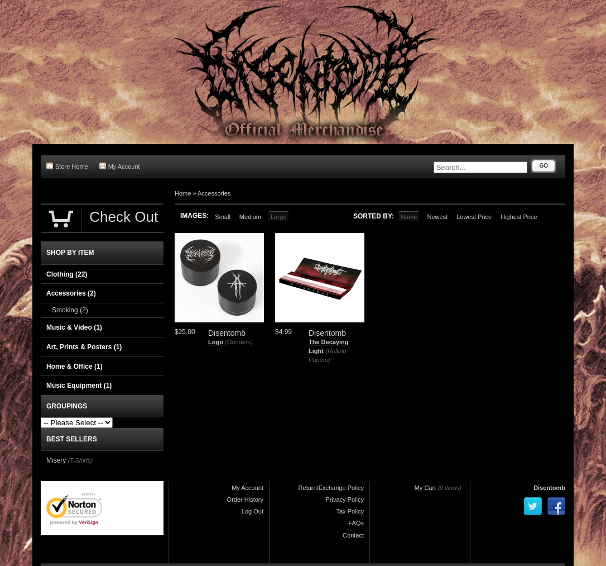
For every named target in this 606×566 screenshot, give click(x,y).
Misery (56, 460)
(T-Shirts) (80, 460)
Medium (250, 216)
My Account (119, 166)
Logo (215, 342)
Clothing (66, 274)
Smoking (70, 310)
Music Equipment (79, 385)
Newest (437, 216)
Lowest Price (474, 216)
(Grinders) (239, 342)
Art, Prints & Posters (84, 347)
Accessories (214, 193)
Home (183, 193)
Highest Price (519, 216)
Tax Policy (350, 511)
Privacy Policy (345, 499)
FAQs (356, 523)
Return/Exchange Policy (331, 487)
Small (222, 216)
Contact (353, 535)
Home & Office (74, 366)
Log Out (252, 511)
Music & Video (74, 327)
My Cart (425, 487)
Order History (245, 499)
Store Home (67, 166)
